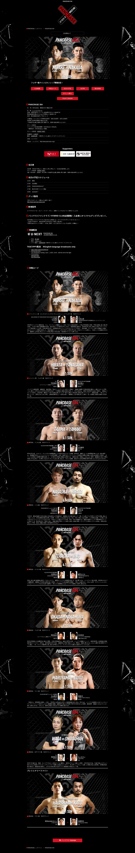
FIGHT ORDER (67, 98)
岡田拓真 (54, 635)
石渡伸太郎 (34, 136)
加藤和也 (81, 821)
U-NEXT (36, 134)
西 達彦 (37, 239)
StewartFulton (35, 255)
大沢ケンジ (38, 241)
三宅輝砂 (55, 319)
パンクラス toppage (67, 840)
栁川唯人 (81, 383)
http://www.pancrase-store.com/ (36, 202)
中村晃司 (81, 635)
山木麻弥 (81, 447)
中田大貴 (81, 319)
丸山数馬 (54, 696)
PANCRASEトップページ (34, 28)
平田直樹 (54, 383)
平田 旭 (80, 510)
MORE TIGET (41, 131)
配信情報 (98, 88)
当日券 (82, 88)
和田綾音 (54, 757)
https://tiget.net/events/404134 (39, 249)
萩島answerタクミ (51, 821)
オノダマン (81, 757)
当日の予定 (67, 88)
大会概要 (37, 88)
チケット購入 (67, 93)
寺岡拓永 (54, 574)
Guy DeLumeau (35, 257)
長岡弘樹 (54, 510)
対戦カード (52, 88)
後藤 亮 (80, 696)
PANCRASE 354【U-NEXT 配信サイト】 (50, 234)
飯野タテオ (81, 574)
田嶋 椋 (54, 447)
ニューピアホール (37, 110)
